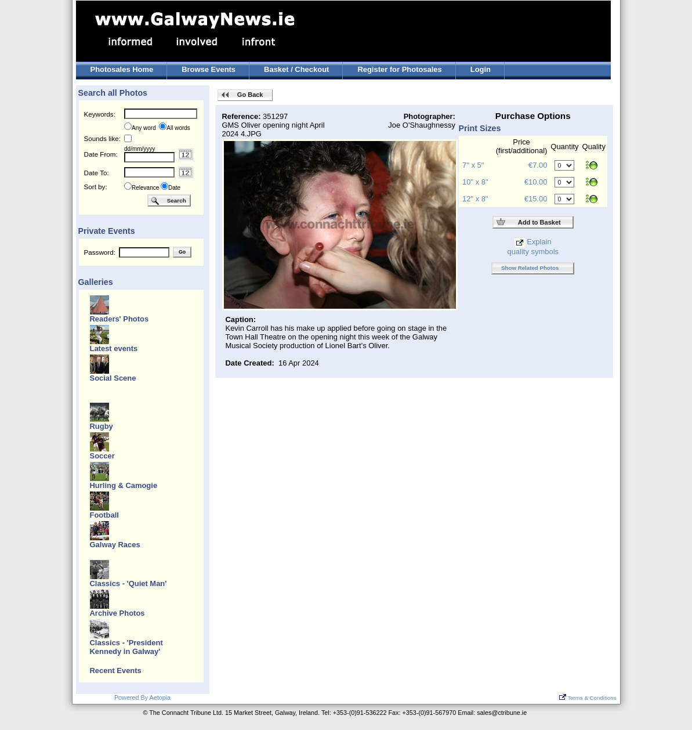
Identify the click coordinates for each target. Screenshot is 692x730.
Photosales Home (122, 69)
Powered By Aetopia (142, 697)
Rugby (101, 426)
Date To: (96, 172)
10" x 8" (475, 182)
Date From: (101, 154)
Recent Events (116, 670)
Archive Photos (117, 613)
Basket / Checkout (296, 69)
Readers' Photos (119, 319)
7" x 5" (473, 165)
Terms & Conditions (588, 698)
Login (480, 69)
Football (104, 515)
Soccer (102, 455)
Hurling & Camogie (124, 485)
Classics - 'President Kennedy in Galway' (126, 647)
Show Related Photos (530, 268)
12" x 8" (475, 198)
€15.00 (536, 198)
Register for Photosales (399, 69)
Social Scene (113, 378)
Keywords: (99, 114)
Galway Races (115, 544)
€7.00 (537, 165)
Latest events (114, 348)
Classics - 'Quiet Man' (128, 583)
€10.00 (536, 182)
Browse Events (209, 69)
